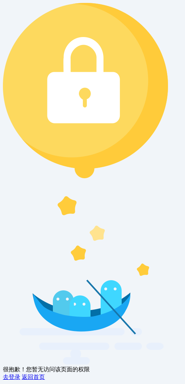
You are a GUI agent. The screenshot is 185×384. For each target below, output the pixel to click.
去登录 (11, 377)
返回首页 (33, 377)
